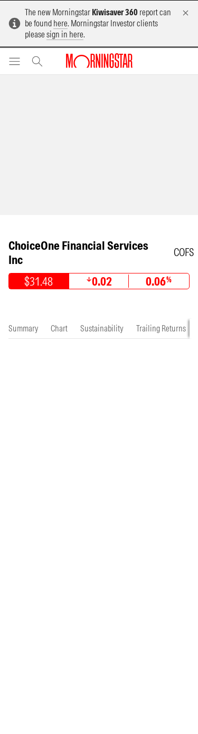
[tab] (23, 328)
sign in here (64, 34)
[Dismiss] (186, 13)
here (60, 23)
